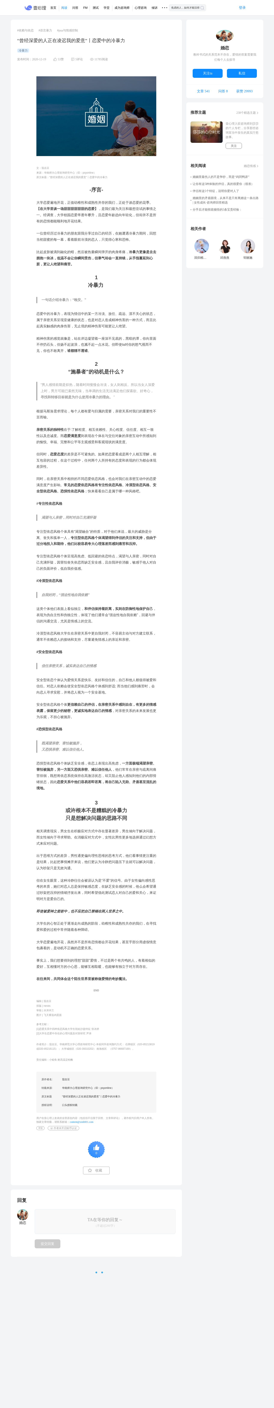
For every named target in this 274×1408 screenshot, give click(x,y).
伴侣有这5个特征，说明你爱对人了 (216, 191)
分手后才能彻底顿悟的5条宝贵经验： (217, 209)
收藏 (98, 1170)
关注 (234, 146)
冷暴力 (23, 50)
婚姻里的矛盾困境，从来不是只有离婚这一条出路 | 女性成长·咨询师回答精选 (226, 200)
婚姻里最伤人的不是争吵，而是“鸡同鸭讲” (221, 177)
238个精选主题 (246, 112)
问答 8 (223, 91)
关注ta (207, 73)
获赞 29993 (244, 91)
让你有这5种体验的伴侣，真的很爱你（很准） (223, 184)
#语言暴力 (45, 30)
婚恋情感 (250, 166)
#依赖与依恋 (25, 30)
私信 (241, 73)
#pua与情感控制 (67, 30)
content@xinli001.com (81, 1121)
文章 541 (203, 91)
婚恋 (224, 48)
